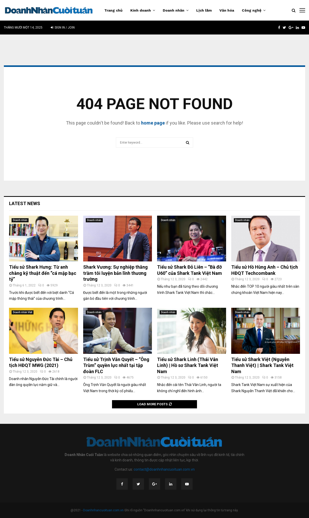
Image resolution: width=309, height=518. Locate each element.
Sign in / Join (63, 27)
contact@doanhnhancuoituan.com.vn (164, 469)
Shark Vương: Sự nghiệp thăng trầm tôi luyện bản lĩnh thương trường (115, 273)
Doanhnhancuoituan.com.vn (103, 510)
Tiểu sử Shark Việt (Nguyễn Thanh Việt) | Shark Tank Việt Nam (262, 365)
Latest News (24, 203)
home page (153, 123)
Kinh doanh (140, 10)
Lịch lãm (204, 10)
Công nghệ (251, 10)
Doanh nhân (173, 10)
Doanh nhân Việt (22, 312)
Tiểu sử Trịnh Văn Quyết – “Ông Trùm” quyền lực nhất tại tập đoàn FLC (116, 365)
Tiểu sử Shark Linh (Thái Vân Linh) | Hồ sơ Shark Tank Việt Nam (187, 365)
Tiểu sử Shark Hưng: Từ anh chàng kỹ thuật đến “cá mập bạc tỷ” (42, 273)
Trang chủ (113, 10)
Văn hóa (226, 10)
